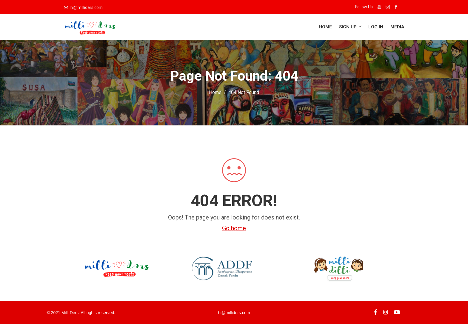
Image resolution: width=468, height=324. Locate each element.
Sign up (350, 27)
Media (397, 27)
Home (325, 27)
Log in (375, 27)
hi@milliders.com (86, 7)
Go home (234, 228)
